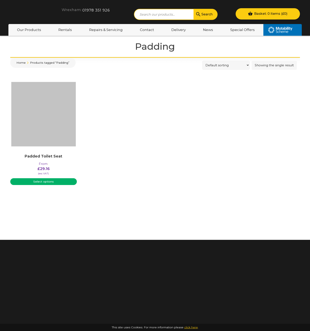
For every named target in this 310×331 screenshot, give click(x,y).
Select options (43, 181)
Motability (282, 30)
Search (204, 14)
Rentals (65, 30)
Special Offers (242, 30)
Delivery (178, 30)
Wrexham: (71, 10)
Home (21, 62)
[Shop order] (226, 65)
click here (191, 327)
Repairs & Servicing (106, 30)
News (208, 30)
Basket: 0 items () (267, 13)
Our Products (29, 30)
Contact (147, 30)
